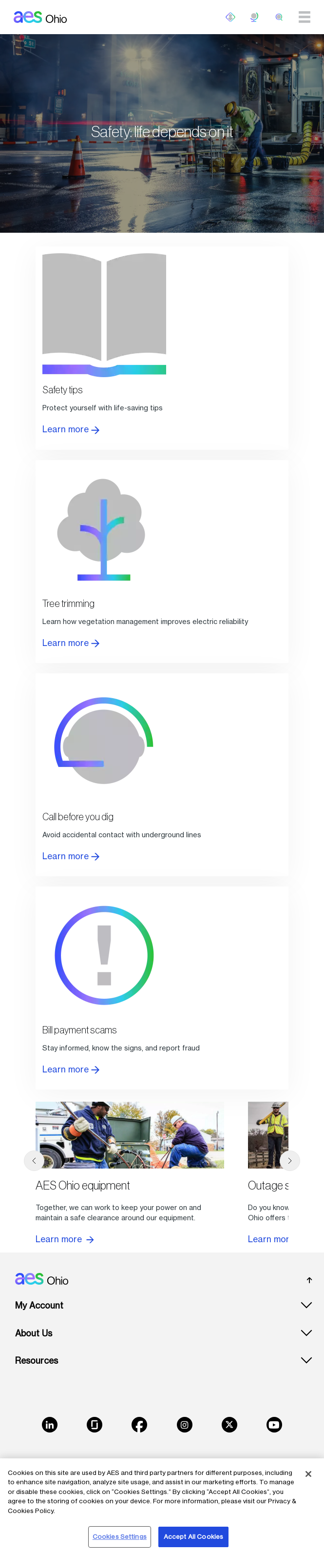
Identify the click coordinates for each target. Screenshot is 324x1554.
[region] (162, 1506)
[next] (290, 1160)
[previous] (34, 1160)
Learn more (70, 429)
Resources (36, 1360)
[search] (279, 17)
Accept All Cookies (193, 1536)
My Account (39, 1305)
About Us (33, 1333)
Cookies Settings (120, 1536)
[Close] (308, 1474)
